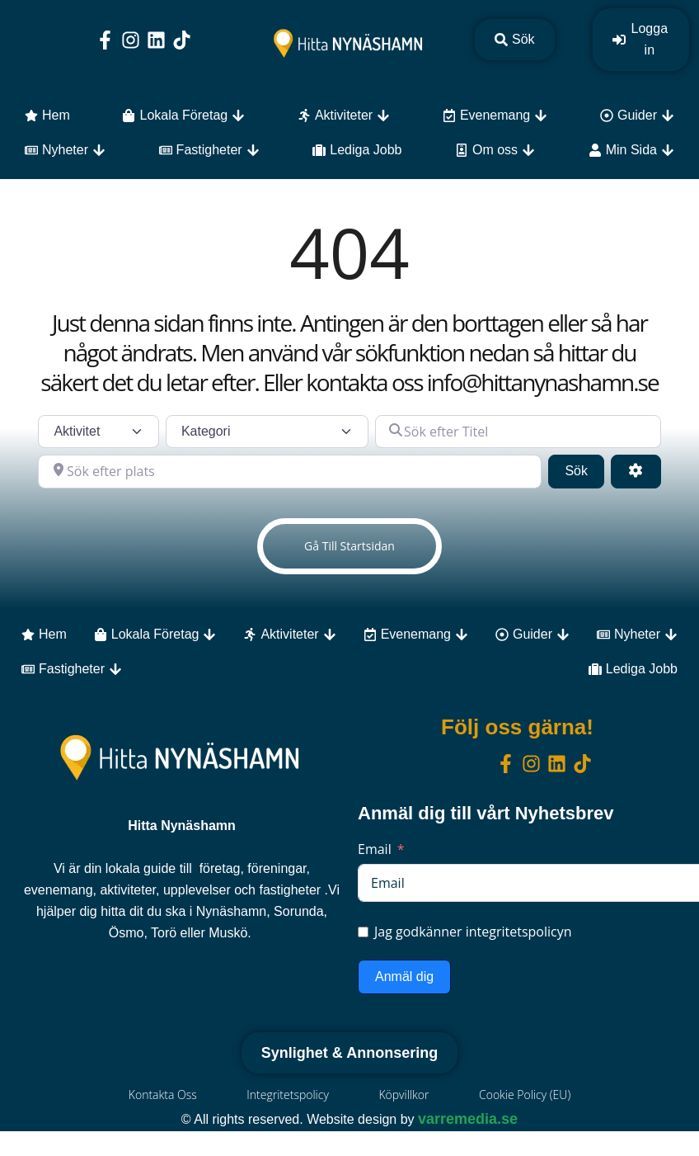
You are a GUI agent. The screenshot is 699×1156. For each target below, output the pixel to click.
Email (375, 849)
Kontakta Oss (162, 1094)
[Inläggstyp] (98, 431)
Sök (584, 469)
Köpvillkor (404, 1094)
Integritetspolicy (287, 1094)
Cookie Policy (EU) (525, 1094)
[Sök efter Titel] (517, 431)
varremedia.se (468, 1119)
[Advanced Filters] (635, 471)
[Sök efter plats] (290, 471)
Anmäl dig (404, 977)
